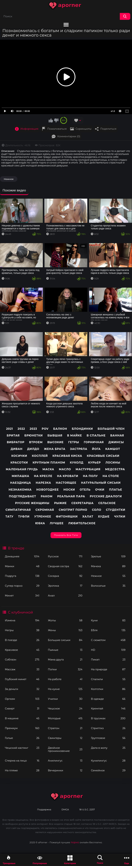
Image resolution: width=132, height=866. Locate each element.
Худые (104, 516)
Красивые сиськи (103, 455)
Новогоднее (47, 489)
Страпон (65, 728)
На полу (90, 476)
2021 (9, 428)
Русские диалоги (106, 496)
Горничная (94, 442)
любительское (82, 523)
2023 (33, 428)
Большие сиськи (65, 640)
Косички (19, 455)
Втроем (36, 442)
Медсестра (115, 469)
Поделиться (108, 128)
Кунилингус (108, 760)
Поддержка (44, 809)
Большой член (111, 428)
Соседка (65, 576)
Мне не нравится (56, 120)
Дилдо (33, 449)
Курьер (94, 462)
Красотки (19, 462)
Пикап (108, 659)
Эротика (65, 585)
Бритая (13, 435)
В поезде (22, 640)
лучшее (56, 523)
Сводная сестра (65, 566)
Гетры (73, 442)
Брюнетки (33, 435)
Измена (22, 620)
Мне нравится (51, 120)
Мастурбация (88, 469)
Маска (48, 469)
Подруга (22, 576)
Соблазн (22, 659)
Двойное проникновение (65, 749)
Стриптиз (108, 728)
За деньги (22, 689)
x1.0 (113, 111)
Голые (22, 738)
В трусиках (108, 718)
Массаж (22, 669)
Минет (22, 595)
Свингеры (65, 738)
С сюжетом (108, 640)
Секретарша (82, 503)
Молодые (65, 718)
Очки (99, 489)
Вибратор (15, 442)
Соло (96, 509)
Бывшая (54, 435)
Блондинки (82, 428)
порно (75, 842)
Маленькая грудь (22, 469)
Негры (22, 630)
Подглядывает (22, 496)
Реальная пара (71, 496)
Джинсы (116, 442)
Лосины (113, 462)
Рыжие (60, 503)
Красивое (22, 649)
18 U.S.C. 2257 (87, 809)
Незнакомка (20, 489)
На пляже (22, 770)
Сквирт (22, 708)
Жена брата (54, 449)
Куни (108, 620)
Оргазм (22, 698)
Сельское (107, 503)
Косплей (40, 455)
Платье (115, 489)
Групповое (108, 738)
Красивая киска (67, 455)
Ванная (117, 435)
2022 (21, 428)
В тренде (16, 548)
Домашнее (22, 556)
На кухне (65, 689)
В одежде (108, 698)
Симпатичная (18, 509)
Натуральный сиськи (100, 482)
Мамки (22, 566)
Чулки (119, 516)
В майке (74, 435)
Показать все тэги (66, 535)
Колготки (108, 689)
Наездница (20, 482)
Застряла (78, 449)
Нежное (108, 576)
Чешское (65, 708)
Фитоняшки (67, 516)
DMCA (65, 809)
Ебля (108, 630)
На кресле (43, 476)
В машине (22, 718)
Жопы (65, 620)
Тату (9, 516)
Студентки (115, 509)
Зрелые (108, 556)
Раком (46, 496)
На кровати (67, 476)
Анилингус (65, 760)
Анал (65, 595)
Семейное (108, 770)
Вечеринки (65, 770)
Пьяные (65, 649)
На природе (108, 669)
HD (108, 649)
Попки (65, 669)
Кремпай (108, 708)
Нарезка (43, 482)
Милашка (20, 476)
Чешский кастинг (22, 747)
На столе (111, 476)
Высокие (55, 442)
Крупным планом (49, 462)
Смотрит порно (73, 509)
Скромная (45, 509)
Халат (87, 516)
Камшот (112, 449)
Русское (65, 556)
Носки (69, 489)
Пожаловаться (57, 128)
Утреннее (42, 516)
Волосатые (108, 585)
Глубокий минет (22, 679)
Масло (65, 469)
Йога (96, 449)
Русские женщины (32, 503)
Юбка (40, 523)
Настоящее (66, 482)
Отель (85, 489)
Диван (17, 449)
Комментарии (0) (68, 136)
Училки (65, 698)
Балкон (60, 428)
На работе (65, 679)
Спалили (108, 679)
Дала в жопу (108, 747)
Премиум (22, 728)
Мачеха (108, 566)
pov (45, 428)
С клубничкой (20, 612)
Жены (65, 630)
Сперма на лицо (22, 760)
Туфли (24, 516)
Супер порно (22, 585)
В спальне (96, 435)
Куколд (76, 462)
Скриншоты (83, 128)
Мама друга (65, 659)
